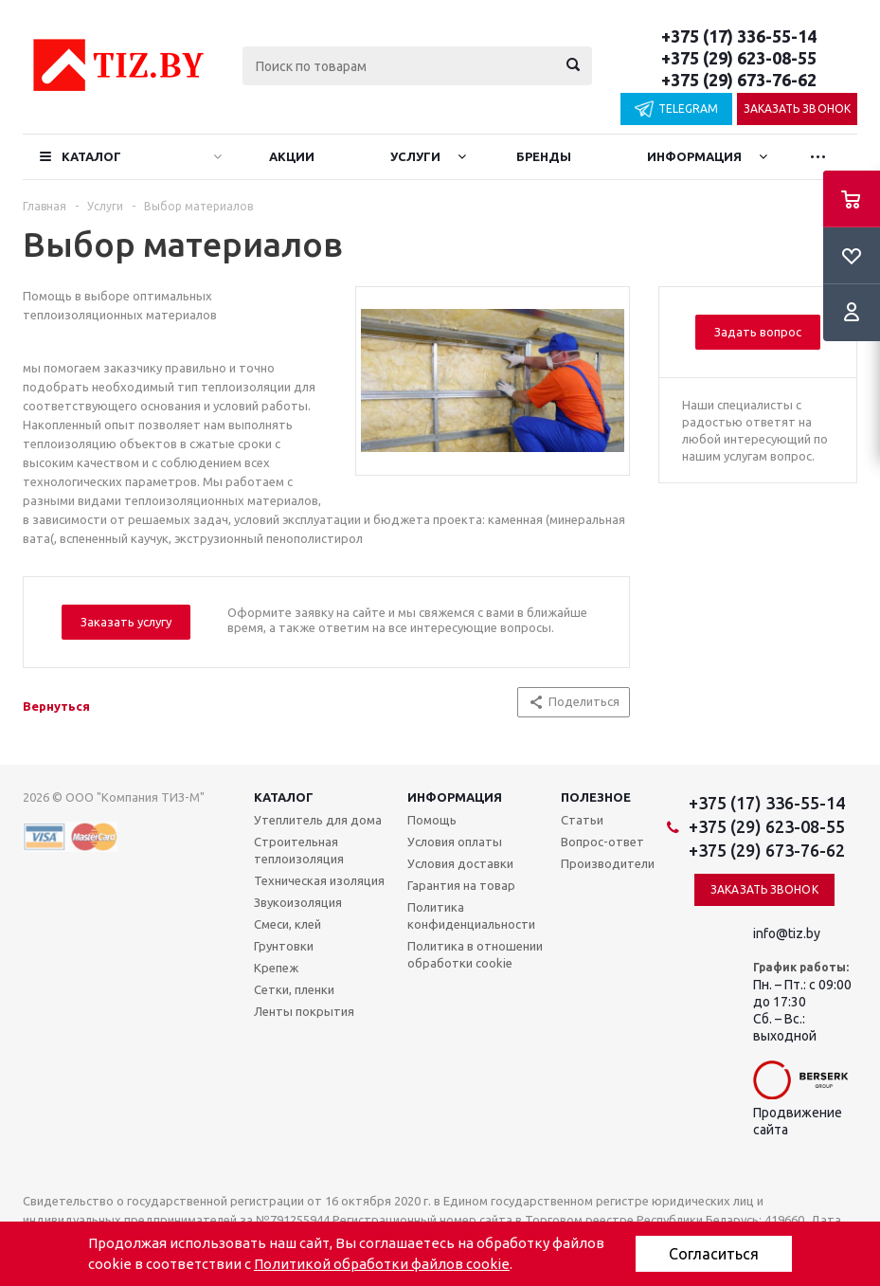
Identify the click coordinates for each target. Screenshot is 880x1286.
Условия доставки (460, 863)
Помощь (432, 819)
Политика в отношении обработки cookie (475, 954)
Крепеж (276, 967)
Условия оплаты (454, 841)
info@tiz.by (786, 933)
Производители (608, 863)
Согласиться (714, 1253)
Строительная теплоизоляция (299, 850)
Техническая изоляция (319, 880)
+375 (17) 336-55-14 (739, 36)
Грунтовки (284, 945)
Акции (291, 156)
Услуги (415, 156)
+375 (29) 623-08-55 (739, 57)
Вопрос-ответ (602, 841)
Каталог (91, 156)
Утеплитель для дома (318, 819)
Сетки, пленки (294, 989)
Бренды (543, 156)
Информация (694, 156)
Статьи (582, 819)
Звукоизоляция (298, 902)
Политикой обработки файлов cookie (382, 1264)
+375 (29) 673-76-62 (739, 79)
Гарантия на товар (461, 885)
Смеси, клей (287, 924)
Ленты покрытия (304, 1011)
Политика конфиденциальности (471, 915)
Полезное (596, 797)
